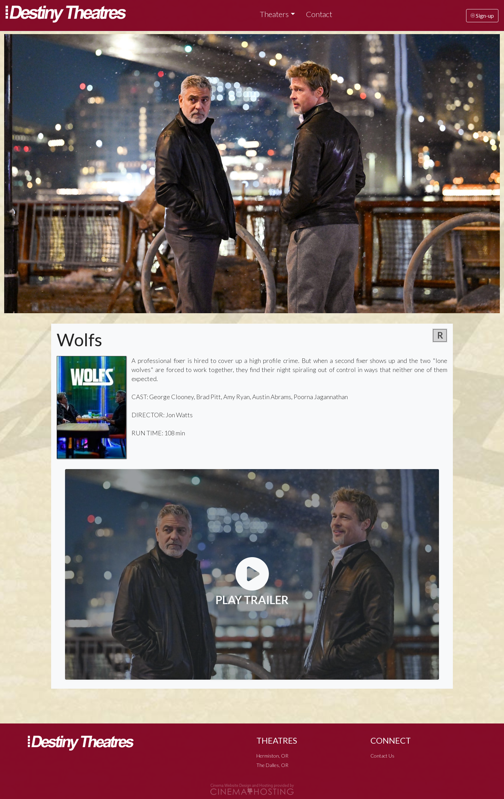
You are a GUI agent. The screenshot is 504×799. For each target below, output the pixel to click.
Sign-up (482, 15)
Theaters (274, 14)
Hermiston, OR (272, 756)
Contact (319, 14)
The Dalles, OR (272, 765)
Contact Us (382, 756)
